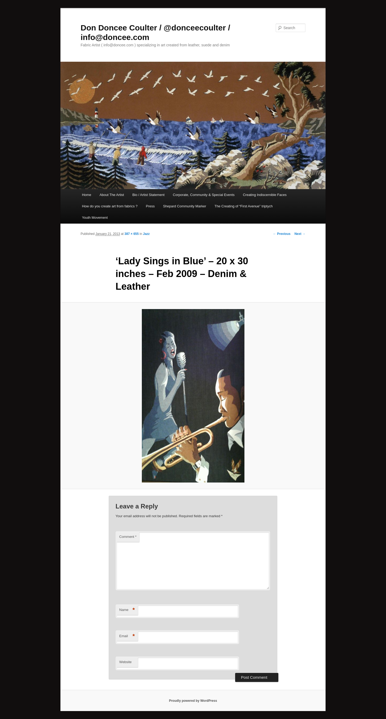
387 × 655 (131, 234)
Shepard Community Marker (184, 206)
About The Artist (111, 195)
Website (125, 662)
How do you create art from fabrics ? (110, 206)
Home (86, 195)
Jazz (146, 234)
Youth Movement (95, 218)
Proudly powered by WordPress (193, 701)
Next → (300, 234)
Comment (128, 537)
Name (127, 610)
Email (127, 636)
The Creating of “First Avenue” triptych (243, 206)
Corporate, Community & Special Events (204, 195)
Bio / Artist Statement (148, 195)
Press (150, 206)
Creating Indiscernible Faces (265, 195)
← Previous (282, 234)
